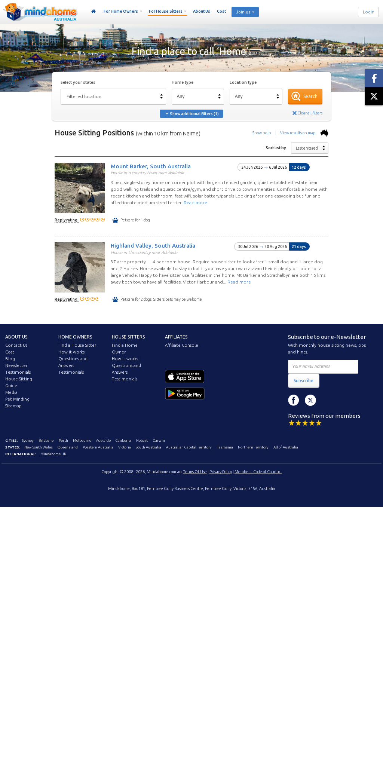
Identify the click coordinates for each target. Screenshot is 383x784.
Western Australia (98, 447)
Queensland (68, 447)
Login (368, 12)
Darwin (159, 440)
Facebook (293, 400)
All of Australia (285, 447)
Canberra (123, 440)
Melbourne (82, 440)
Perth (63, 440)
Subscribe (303, 380)
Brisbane (46, 440)
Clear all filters (309, 113)
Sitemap (13, 406)
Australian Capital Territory (189, 447)
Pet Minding (17, 399)
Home (94, 11)
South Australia (148, 447)
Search (310, 96)
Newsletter (16, 365)
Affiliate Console (181, 345)
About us (16, 336)
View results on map (304, 133)
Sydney (28, 440)
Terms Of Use (195, 471)
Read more (195, 202)
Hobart (142, 440)
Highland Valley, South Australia (153, 245)
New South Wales (38, 447)
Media (11, 392)
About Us (201, 11)
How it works (71, 352)
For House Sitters (166, 11)
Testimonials (18, 372)
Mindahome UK (53, 454)
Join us (243, 12)
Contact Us (16, 345)
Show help (261, 133)
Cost (221, 11)
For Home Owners (121, 11)
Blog (10, 358)
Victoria (124, 447)
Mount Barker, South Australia (151, 166)
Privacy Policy (220, 471)
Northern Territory (253, 447)
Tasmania (225, 447)
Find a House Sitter (77, 345)
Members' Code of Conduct (258, 471)
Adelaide (103, 440)
